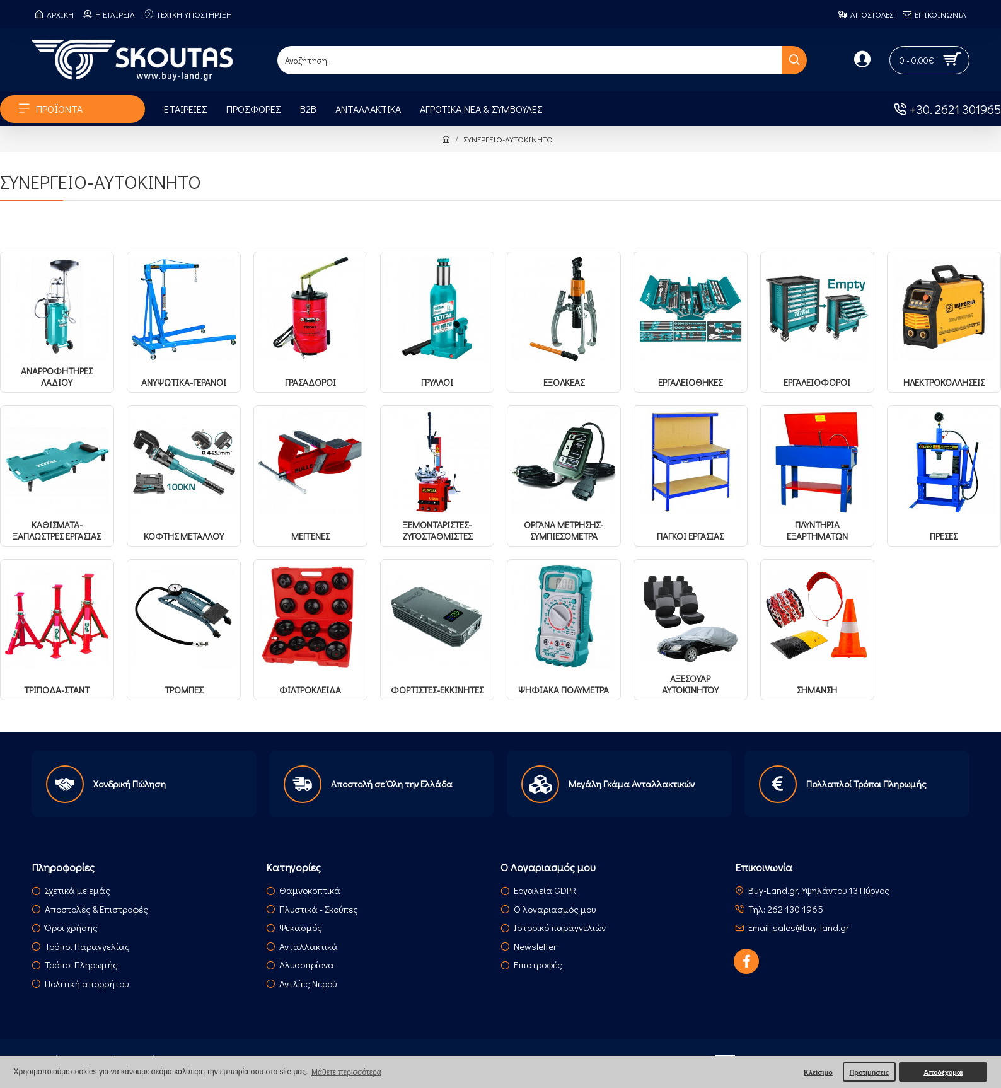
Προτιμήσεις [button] (869, 1072)
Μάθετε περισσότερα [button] (346, 1072)
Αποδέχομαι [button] (943, 1072)
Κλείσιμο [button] (818, 1072)
